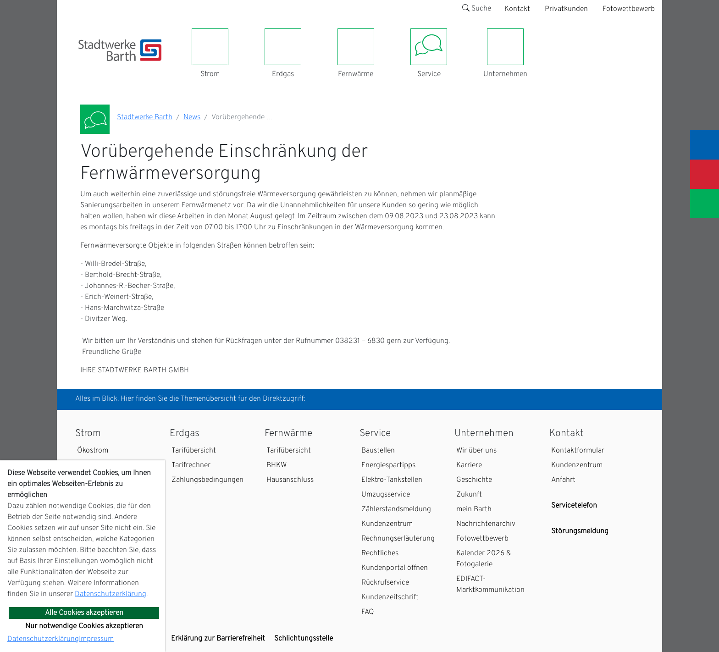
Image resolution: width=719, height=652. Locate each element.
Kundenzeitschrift (390, 597)
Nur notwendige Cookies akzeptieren (84, 626)
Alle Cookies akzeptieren (84, 613)
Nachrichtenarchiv (485, 524)
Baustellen (378, 450)
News (191, 117)
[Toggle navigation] (83, 66)
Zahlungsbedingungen (207, 480)
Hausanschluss (290, 480)
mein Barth (474, 509)
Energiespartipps (388, 465)
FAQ (367, 612)
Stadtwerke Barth (144, 117)
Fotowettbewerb (629, 9)
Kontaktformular (577, 450)
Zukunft (469, 494)
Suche (476, 8)
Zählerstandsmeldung (396, 509)
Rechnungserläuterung (398, 538)
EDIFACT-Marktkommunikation (490, 585)
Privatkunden (566, 9)
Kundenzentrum (387, 524)
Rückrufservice (385, 582)
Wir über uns (476, 450)
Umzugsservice (385, 494)
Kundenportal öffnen (394, 568)
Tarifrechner (190, 465)
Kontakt (517, 9)
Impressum (96, 639)
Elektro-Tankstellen (391, 480)
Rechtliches (379, 553)
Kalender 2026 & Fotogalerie (483, 559)
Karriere (469, 465)
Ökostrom (92, 450)
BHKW (276, 465)
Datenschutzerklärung (110, 594)
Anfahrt (563, 480)
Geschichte (474, 480)
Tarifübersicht (193, 450)
